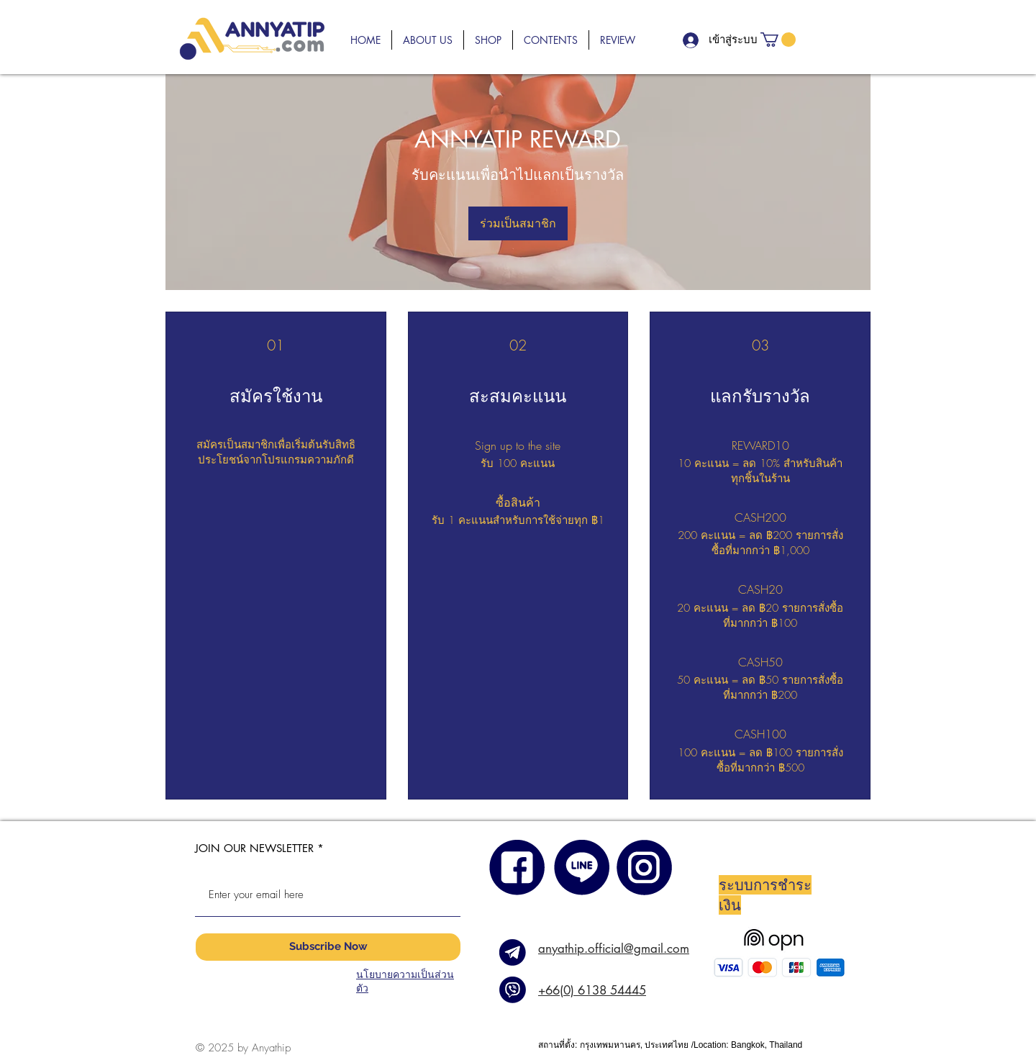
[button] (427, 40)
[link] (778, 39)
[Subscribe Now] (328, 947)
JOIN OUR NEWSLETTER (254, 848)
